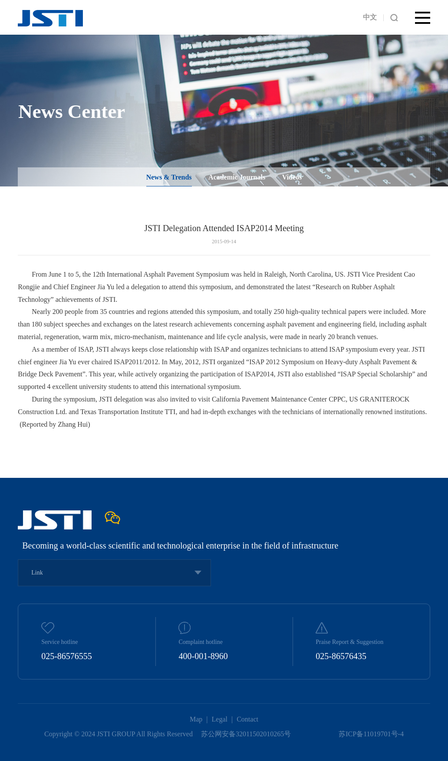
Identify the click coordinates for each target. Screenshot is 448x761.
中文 (370, 17)
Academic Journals (236, 179)
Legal (219, 719)
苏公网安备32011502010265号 (247, 734)
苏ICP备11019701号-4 (371, 734)
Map (196, 719)
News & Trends (169, 179)
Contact (247, 719)
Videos (292, 179)
